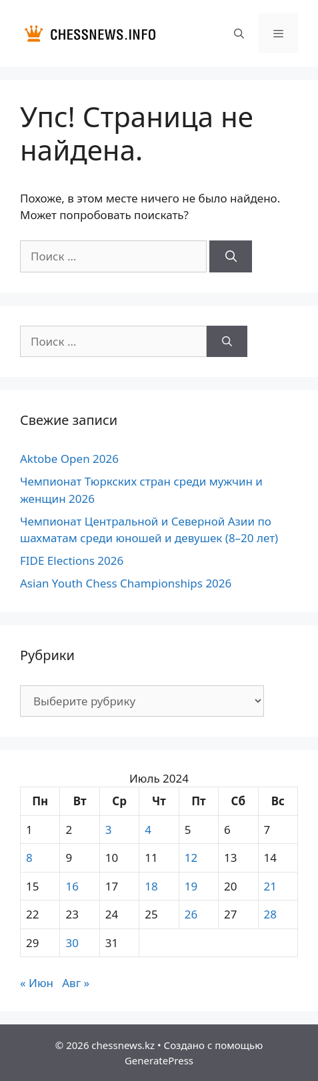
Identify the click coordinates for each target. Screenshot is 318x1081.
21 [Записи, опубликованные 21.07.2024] (270, 886)
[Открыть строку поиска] (238, 33)
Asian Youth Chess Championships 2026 (125, 583)
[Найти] (230, 256)
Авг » (75, 982)
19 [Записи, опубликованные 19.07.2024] (191, 886)
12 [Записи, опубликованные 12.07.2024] (191, 857)
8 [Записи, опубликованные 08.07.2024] (29, 857)
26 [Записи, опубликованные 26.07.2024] (191, 914)
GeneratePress (159, 1060)
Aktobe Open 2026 (69, 458)
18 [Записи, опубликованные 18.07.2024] (151, 886)
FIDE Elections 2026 (71, 560)
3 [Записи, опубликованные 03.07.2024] (108, 829)
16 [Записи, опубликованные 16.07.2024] (71, 886)
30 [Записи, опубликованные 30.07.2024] (71, 942)
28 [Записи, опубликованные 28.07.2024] (270, 914)
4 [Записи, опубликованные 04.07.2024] (148, 829)
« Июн (36, 982)
